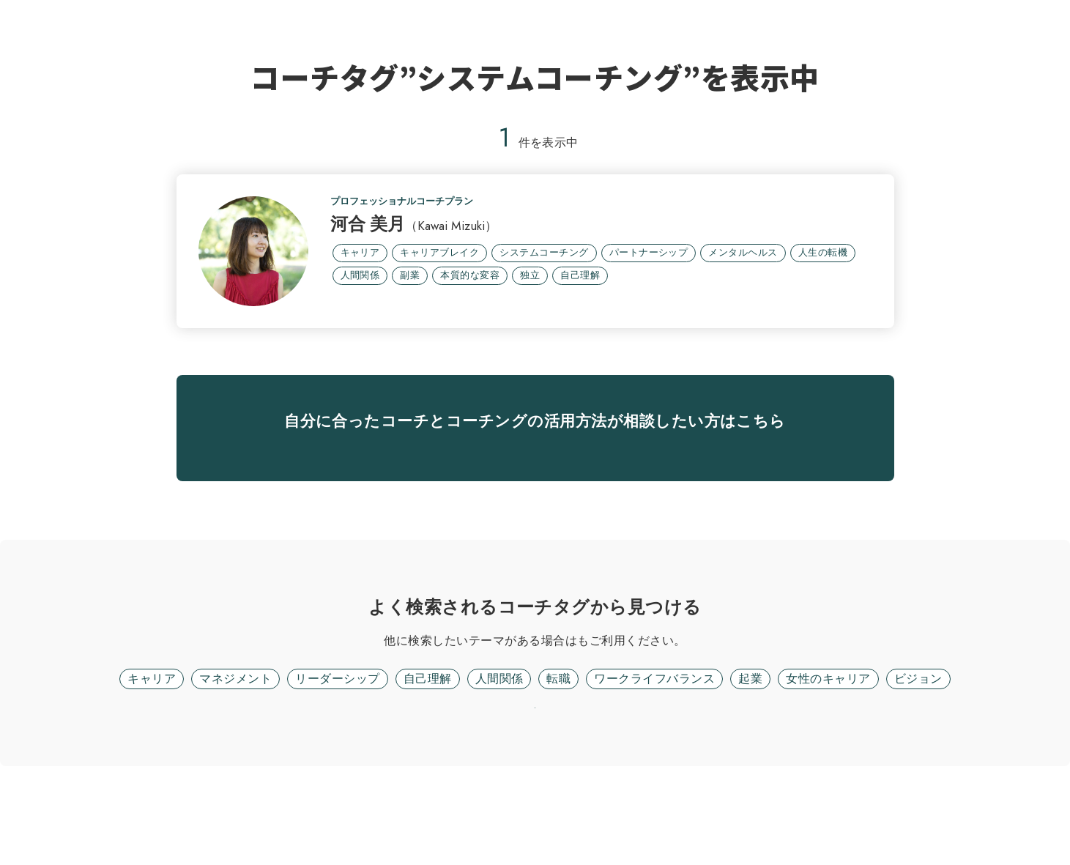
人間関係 (499, 739)
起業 (750, 739)
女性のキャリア (828, 739)
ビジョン (918, 739)
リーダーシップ (337, 739)
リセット (535, 788)
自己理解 (428, 739)
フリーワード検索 (577, 701)
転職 (558, 739)
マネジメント (235, 739)
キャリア (151, 739)
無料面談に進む (535, 488)
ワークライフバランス (654, 739)
